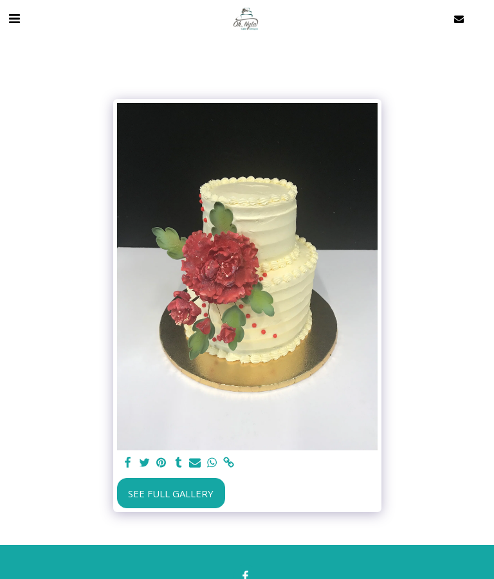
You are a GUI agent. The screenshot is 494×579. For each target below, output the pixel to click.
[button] (14, 18)
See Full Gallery (171, 493)
